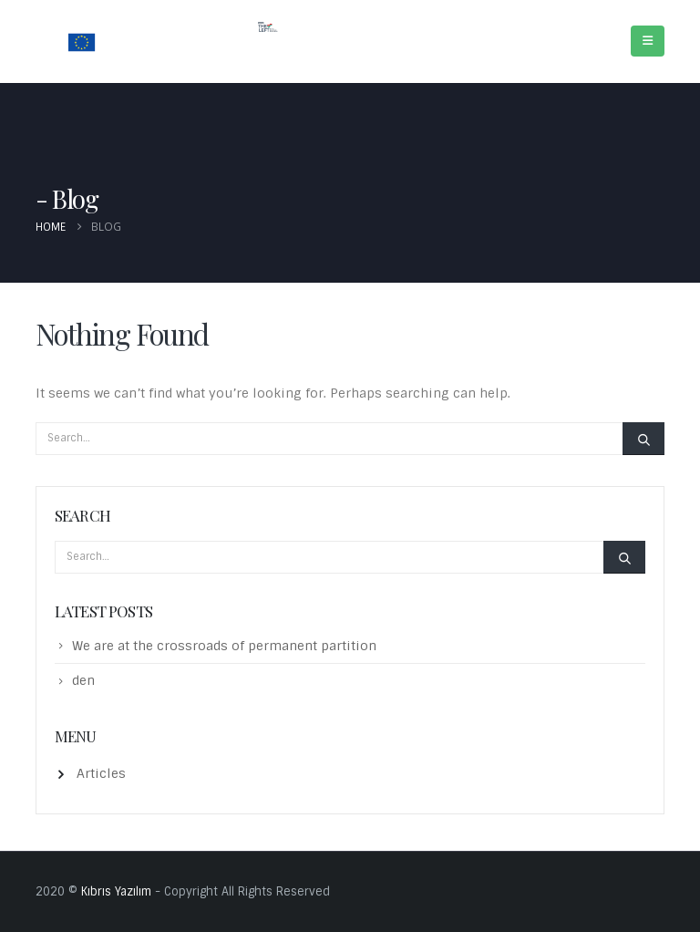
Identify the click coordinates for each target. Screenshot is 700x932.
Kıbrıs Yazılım (116, 891)
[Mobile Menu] (647, 41)
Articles (101, 773)
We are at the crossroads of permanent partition (224, 645)
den (83, 680)
